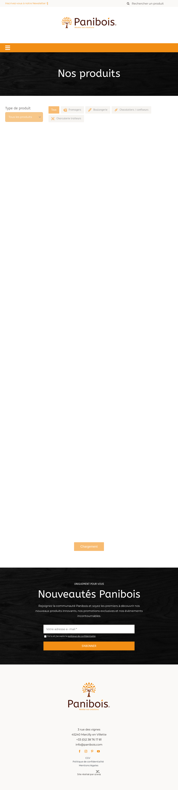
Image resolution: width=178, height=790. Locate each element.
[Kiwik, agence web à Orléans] (99, 771)
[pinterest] (93, 751)
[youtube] (99, 751)
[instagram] (87, 751)
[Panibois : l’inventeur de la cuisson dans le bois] (89, 11)
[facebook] (81, 751)
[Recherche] (128, 3)
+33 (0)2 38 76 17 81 (90, 739)
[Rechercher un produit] (149, 3)
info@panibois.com (90, 744)
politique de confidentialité (81, 637)
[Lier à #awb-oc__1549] (7, 48)
